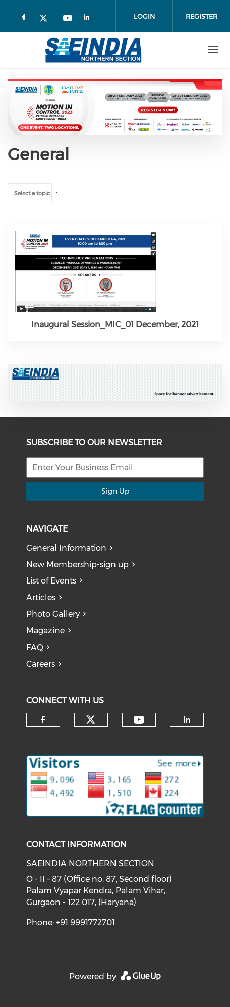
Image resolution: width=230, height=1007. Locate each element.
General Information (66, 548)
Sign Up (115, 491)
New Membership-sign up (77, 564)
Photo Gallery (53, 614)
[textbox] (36, 194)
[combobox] (30, 193)
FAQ (34, 647)
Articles (40, 597)
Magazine (45, 630)
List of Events (51, 581)
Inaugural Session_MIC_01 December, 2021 (115, 324)
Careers (40, 664)
